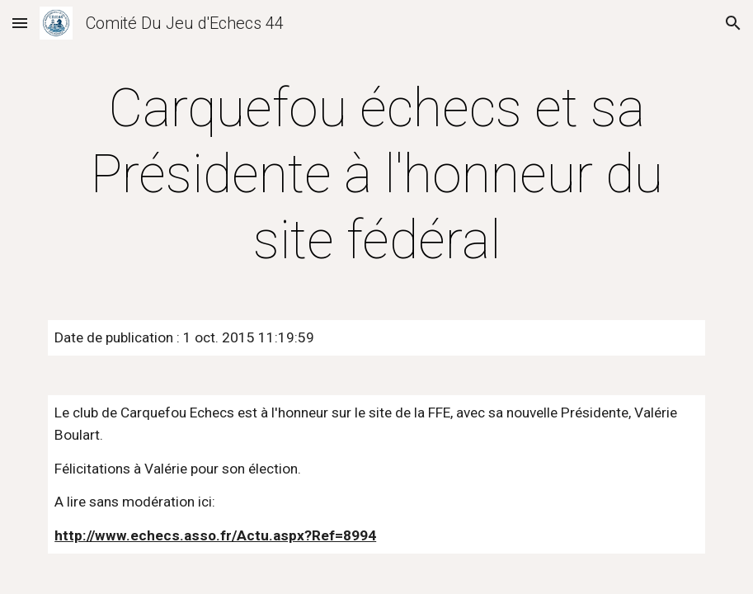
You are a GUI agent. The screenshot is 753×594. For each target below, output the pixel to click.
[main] (376, 174)
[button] (20, 22)
